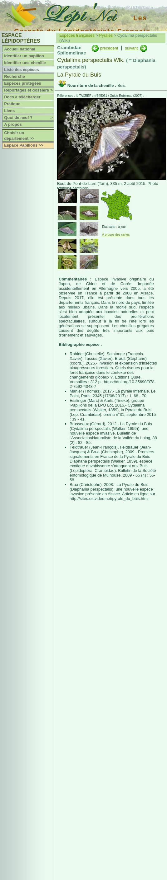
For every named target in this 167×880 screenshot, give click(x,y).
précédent (109, 48)
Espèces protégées (22, 83)
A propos (13, 124)
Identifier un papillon (24, 56)
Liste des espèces (21, 69)
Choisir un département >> (19, 135)
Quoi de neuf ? (29, 117)
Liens (9, 110)
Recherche (14, 76)
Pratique (12, 103)
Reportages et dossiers (29, 90)
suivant (132, 48)
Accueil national (19, 49)
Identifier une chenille (25, 62)
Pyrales (106, 35)
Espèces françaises (77, 35)
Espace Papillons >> (23, 145)
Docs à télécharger (22, 97)
